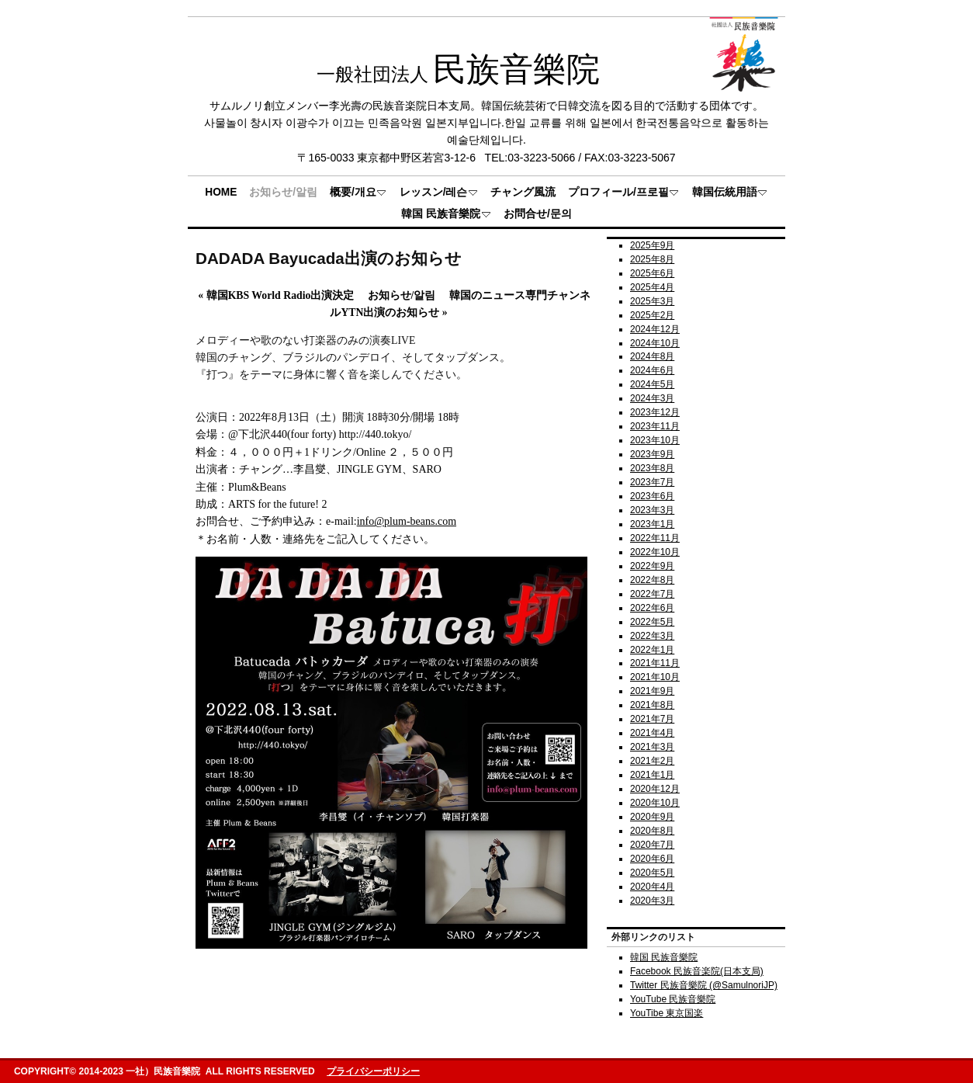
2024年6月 (652, 370)
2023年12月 (655, 412)
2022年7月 (652, 593)
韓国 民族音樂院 (664, 957)
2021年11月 (655, 663)
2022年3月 (652, 635)
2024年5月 (652, 384)
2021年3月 (652, 746)
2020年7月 (652, 844)
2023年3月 (652, 510)
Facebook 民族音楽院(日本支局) (697, 971)
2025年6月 (652, 273)
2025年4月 (652, 287)
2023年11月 (655, 426)
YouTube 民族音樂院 (672, 999)
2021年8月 (652, 704)
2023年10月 (655, 440)
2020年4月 (652, 886)
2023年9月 (652, 454)
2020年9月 (652, 816)
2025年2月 (652, 315)
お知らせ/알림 (402, 295)
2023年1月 (652, 524)
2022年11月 (655, 538)
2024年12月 (655, 329)
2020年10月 (655, 802)
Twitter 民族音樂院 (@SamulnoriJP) (703, 985)
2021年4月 (652, 732)
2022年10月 (655, 552)
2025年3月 (652, 301)
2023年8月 (652, 468)
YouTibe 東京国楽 (666, 1013)
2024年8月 (652, 356)
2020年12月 (655, 788)
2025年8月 (652, 259)
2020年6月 (652, 858)
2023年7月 (652, 482)
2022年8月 (652, 579)
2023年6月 (652, 496)
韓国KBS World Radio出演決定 (276, 295)
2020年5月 (652, 872)
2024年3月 (652, 398)
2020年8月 (652, 830)
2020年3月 (652, 900)
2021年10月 (655, 677)
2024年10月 (655, 343)
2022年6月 (652, 607)
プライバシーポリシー (373, 1071)
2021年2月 (652, 760)
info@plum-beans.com (406, 521)
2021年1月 (652, 774)
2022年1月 (652, 649)
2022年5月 (652, 621)
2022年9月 (652, 566)
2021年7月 (652, 718)
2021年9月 (652, 691)
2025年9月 (652, 245)
